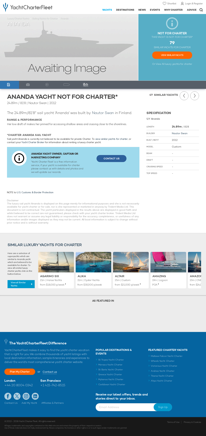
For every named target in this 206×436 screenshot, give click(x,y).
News (142, 9)
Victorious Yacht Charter (164, 365)
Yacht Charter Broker (32, 142)
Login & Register (194, 3)
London (9, 381)
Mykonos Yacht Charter (110, 379)
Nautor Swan (103, 112)
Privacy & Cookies (192, 422)
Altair (119, 276)
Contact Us (111, 158)
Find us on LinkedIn (35, 396)
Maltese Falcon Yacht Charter (167, 356)
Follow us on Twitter (16, 396)
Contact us (52, 372)
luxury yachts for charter (178, 64)
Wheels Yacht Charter (162, 360)
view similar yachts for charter (111, 138)
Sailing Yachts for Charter (44, 18)
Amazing (159, 276)
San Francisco (50, 381)
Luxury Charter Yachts (18, 18)
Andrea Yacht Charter (162, 370)
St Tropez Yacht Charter (111, 359)
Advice (192, 9)
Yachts (107, 9)
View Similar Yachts (172, 55)
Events (155, 9)
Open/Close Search (201, 10)
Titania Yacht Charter (162, 375)
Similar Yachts (166, 95)
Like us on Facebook (7, 396)
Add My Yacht (29, 402)
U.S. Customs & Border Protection (35, 192)
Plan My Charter (21, 371)
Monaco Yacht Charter (110, 364)
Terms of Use (173, 422)
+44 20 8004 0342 (18, 385)
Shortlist (171, 3)
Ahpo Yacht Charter (161, 380)
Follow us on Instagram (26, 396)
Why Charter (173, 9)
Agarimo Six (49, 276)
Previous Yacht (184, 95)
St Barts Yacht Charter (110, 369)
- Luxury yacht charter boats (32, 7)
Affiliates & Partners (52, 402)
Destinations (125, 9)
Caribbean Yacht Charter (111, 384)
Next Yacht (194, 95)
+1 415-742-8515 (52, 385)
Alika (82, 276)
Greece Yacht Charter (110, 374)
